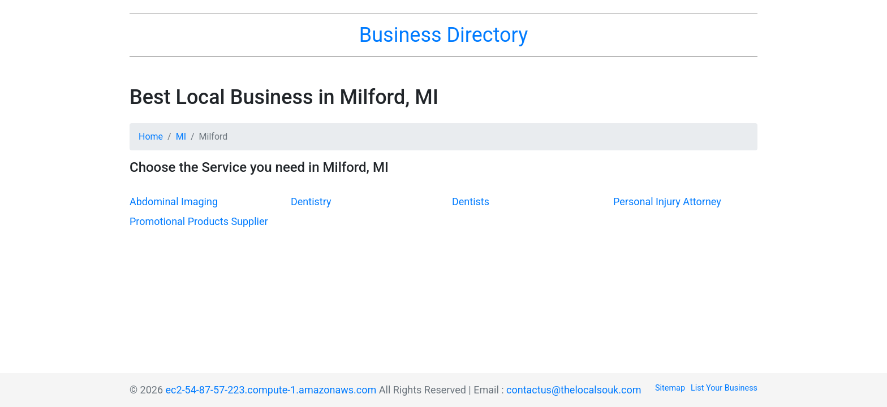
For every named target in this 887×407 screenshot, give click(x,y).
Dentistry (311, 201)
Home (151, 136)
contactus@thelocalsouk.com (573, 390)
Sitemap (670, 388)
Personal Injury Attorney (667, 201)
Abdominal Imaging (174, 201)
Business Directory (443, 35)
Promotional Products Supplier (199, 221)
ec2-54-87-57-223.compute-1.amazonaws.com (271, 390)
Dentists (470, 201)
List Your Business (724, 388)
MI (181, 136)
